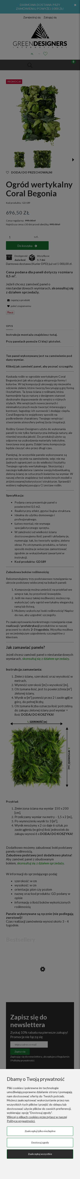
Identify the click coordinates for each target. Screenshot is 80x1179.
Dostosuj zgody (40, 1142)
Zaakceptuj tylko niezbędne (40, 1131)
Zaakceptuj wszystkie (40, 1154)
